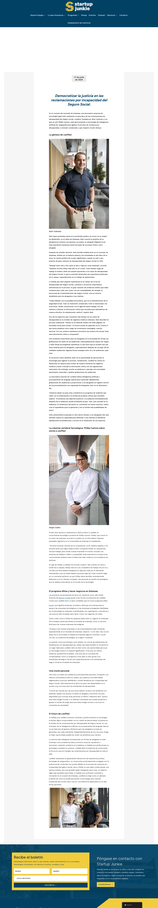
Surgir (51, 606)
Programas (72, 15)
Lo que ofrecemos (55, 15)
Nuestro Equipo (37, 15)
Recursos (111, 15)
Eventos (92, 15)
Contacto (123, 15)
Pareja (84, 15)
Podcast (101, 15)
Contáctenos (105, 885)
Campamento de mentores (79, 23)
